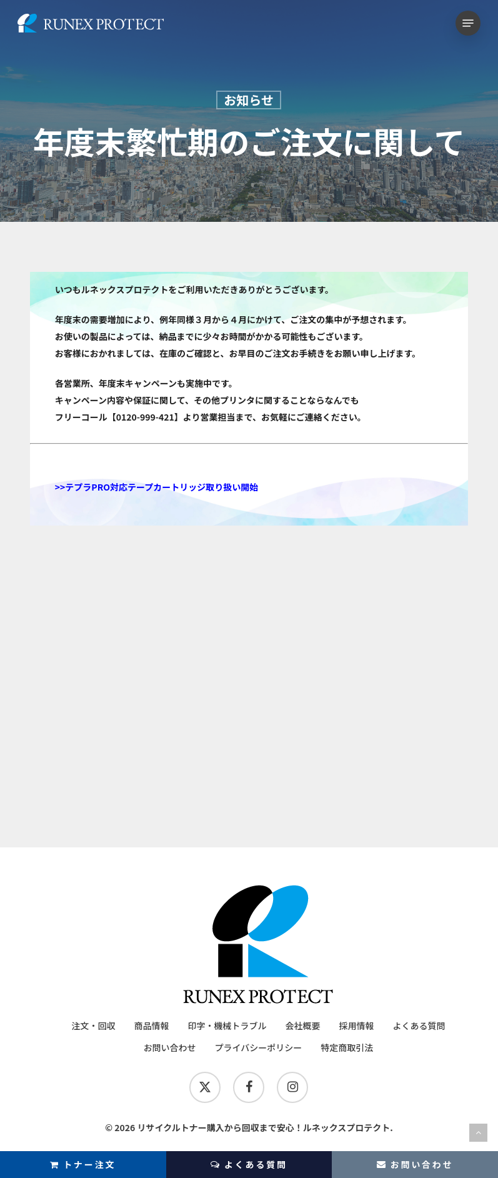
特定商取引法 (347, 1047)
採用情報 (356, 1025)
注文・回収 (93, 1025)
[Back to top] (478, 1133)
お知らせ (249, 100)
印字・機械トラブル (226, 1025)
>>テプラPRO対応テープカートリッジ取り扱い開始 (156, 487)
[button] (468, 23)
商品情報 (151, 1025)
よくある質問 (249, 1164)
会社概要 (302, 1025)
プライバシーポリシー (258, 1047)
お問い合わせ (170, 1047)
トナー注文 (83, 1164)
